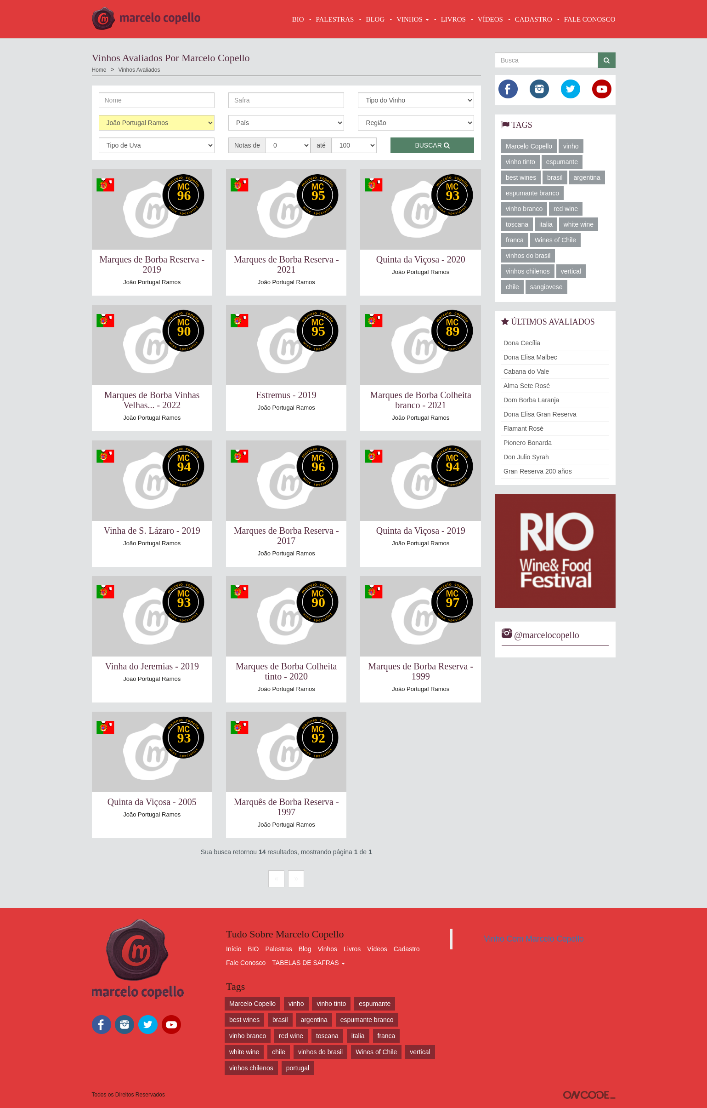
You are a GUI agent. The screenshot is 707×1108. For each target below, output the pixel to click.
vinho (570, 146)
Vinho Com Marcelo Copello (534, 938)
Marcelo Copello (529, 146)
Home (99, 70)
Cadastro (407, 949)
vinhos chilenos (528, 271)
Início (233, 949)
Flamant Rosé (523, 428)
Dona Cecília (521, 343)
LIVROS (453, 19)
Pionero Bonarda (527, 442)
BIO (298, 19)
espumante (562, 162)
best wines (521, 177)
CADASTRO (533, 19)
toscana (517, 224)
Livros (352, 949)
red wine (566, 208)
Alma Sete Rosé (526, 385)
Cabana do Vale (526, 371)
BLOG (375, 19)
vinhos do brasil (528, 255)
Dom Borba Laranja (531, 400)
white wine (579, 224)
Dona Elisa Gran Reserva (540, 414)
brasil (554, 177)
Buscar (432, 145)
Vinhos (328, 949)
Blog (305, 949)
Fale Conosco (246, 962)
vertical (571, 271)
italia (546, 224)
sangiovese (546, 287)
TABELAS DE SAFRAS (308, 962)
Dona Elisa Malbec (530, 357)
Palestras (335, 19)
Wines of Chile (555, 240)
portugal (298, 1068)
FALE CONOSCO (590, 19)
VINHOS (412, 19)
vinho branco (524, 208)
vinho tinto (520, 162)
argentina (586, 177)
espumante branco (532, 193)
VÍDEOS (490, 19)
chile (512, 287)
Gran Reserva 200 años (537, 471)
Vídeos (377, 949)
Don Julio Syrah (526, 457)
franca (515, 240)
